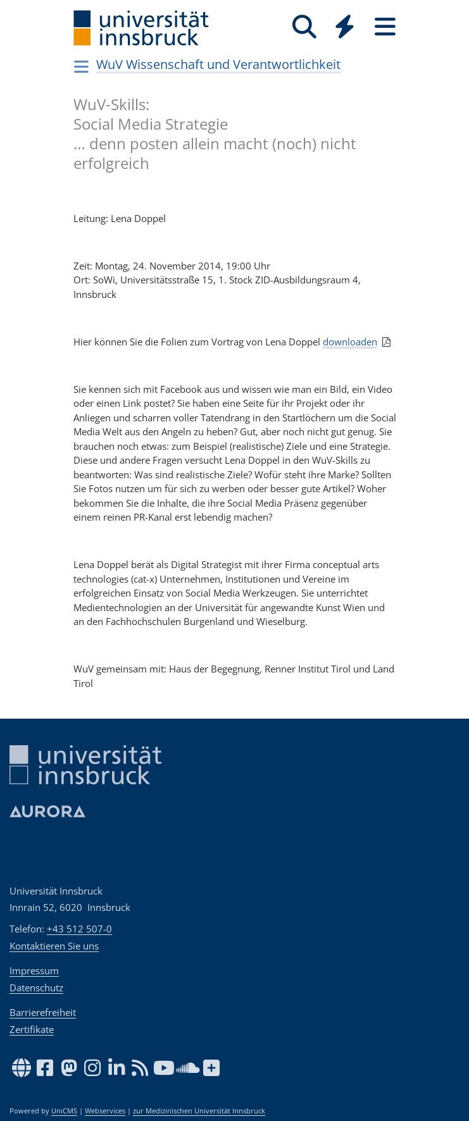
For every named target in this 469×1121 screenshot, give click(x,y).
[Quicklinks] (345, 26)
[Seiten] (385, 26)
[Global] (345, 28)
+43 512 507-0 (79, 928)
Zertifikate (31, 1029)
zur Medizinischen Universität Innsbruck (199, 1110)
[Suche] (304, 26)
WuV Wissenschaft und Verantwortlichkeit (218, 64)
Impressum (34, 970)
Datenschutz (36, 987)
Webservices (105, 1110)
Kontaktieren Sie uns (54, 945)
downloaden (350, 341)
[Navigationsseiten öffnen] (82, 66)
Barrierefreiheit (42, 1012)
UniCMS (64, 1110)
